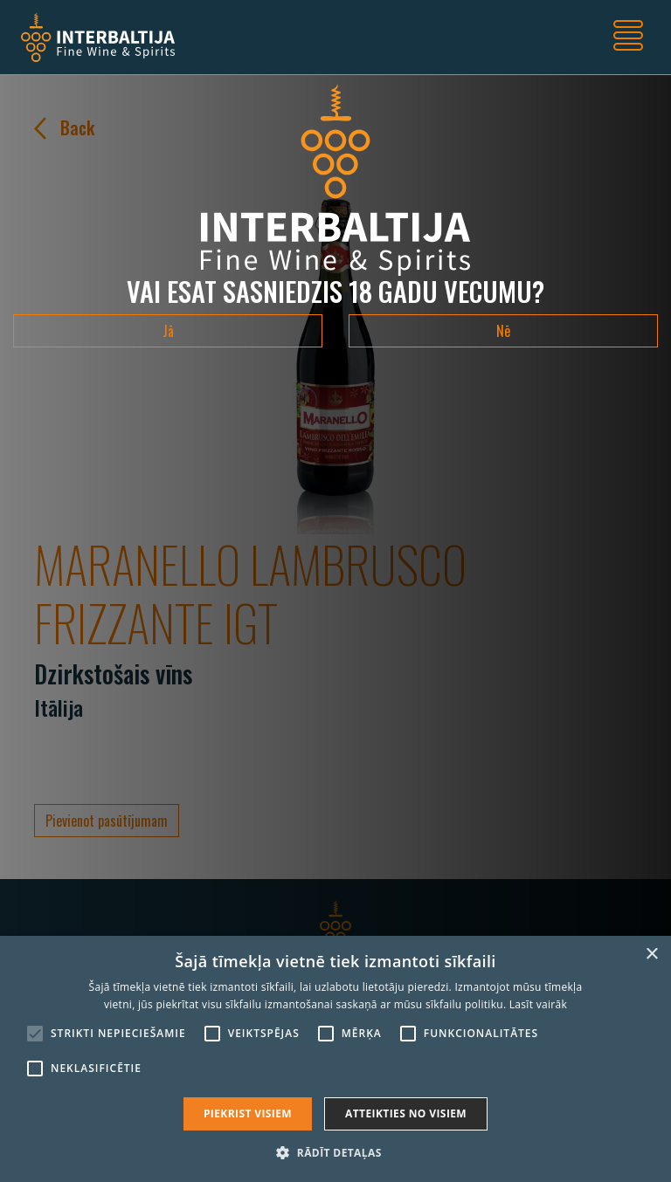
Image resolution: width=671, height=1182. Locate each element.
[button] (335, 1152)
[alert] (335, 1059)
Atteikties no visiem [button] (406, 1113)
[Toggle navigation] (628, 37)
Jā (168, 330)
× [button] (651, 954)
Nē (503, 330)
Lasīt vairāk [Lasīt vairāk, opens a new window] (538, 1004)
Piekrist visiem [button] (248, 1113)
